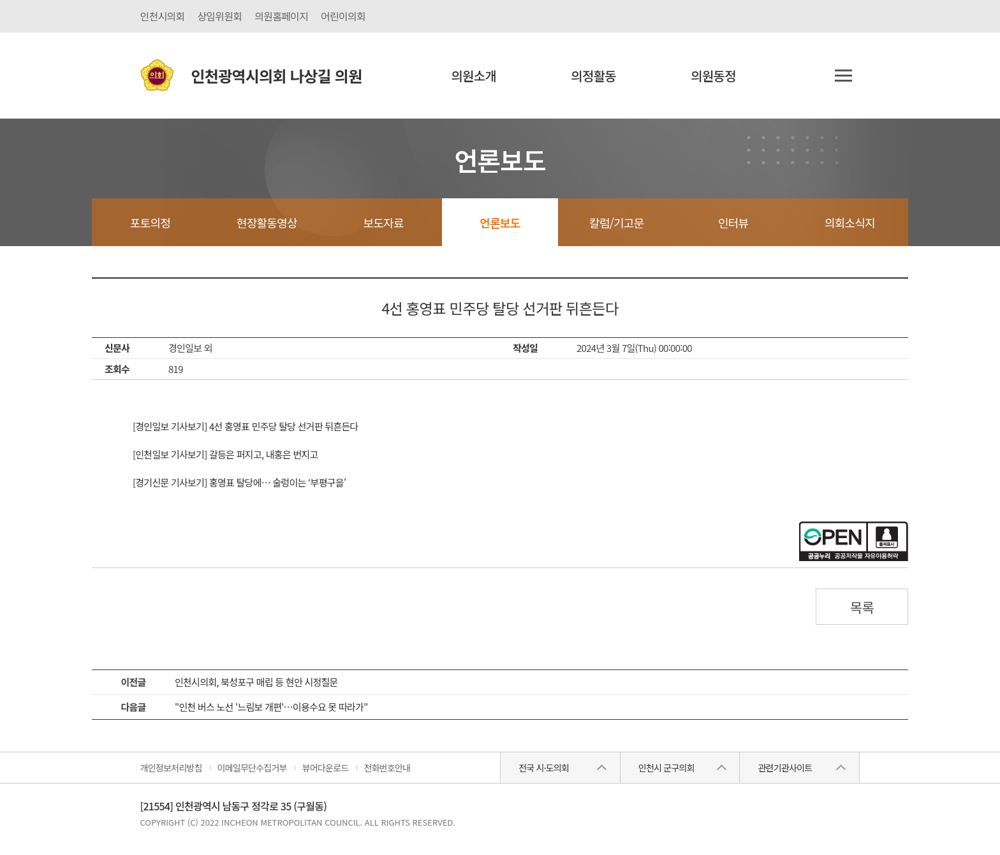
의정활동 (593, 75)
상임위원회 (219, 16)
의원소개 (473, 75)
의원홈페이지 (281, 16)
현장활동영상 (267, 222)
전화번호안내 (387, 767)
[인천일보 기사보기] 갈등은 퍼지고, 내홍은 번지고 (225, 454)
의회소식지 (850, 222)
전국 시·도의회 (543, 767)
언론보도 (500, 222)
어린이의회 (343, 16)
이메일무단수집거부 (252, 767)
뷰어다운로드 (325, 767)
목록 (862, 607)
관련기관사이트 (785, 767)
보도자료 (383, 222)
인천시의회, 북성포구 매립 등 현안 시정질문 (256, 682)
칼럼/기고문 (616, 222)
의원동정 (713, 75)
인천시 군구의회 (666, 767)
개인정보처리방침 (171, 767)
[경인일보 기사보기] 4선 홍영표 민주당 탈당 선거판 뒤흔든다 (245, 426)
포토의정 (150, 222)
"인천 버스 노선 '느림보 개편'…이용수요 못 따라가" (271, 706)
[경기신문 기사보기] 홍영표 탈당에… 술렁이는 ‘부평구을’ (239, 482)
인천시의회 (162, 16)
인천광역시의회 (276, 75)
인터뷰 (733, 222)
